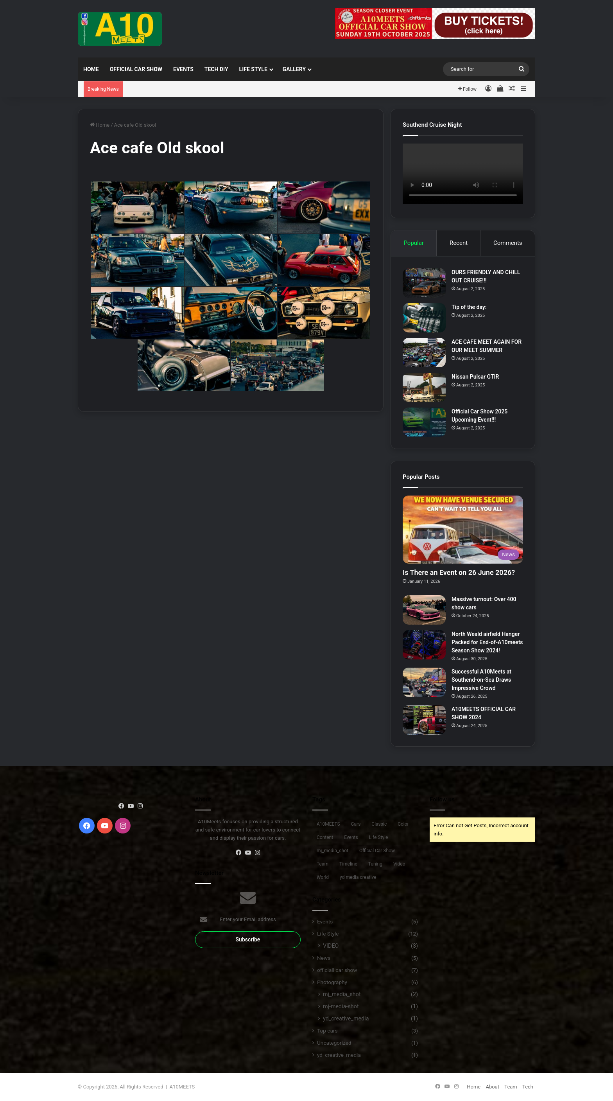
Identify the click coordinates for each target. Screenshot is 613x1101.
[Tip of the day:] (424, 317)
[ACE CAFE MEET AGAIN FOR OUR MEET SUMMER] (424, 352)
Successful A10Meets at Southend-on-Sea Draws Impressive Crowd (481, 679)
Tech (527, 1087)
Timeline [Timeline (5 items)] (348, 864)
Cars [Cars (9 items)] (356, 824)
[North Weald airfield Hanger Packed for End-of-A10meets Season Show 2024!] (424, 644)
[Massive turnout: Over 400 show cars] (424, 610)
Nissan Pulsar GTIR (475, 377)
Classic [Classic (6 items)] (379, 824)
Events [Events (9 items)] (351, 837)
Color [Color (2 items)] (403, 824)
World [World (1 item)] (323, 877)
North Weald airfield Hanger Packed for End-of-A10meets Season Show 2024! (487, 642)
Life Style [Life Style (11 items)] (378, 837)
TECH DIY (216, 69)
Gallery (294, 69)
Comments (507, 242)
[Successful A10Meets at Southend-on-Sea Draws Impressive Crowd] (424, 682)
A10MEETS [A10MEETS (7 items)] (328, 824)
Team (510, 1087)
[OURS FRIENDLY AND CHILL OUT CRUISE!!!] (424, 283)
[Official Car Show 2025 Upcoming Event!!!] (424, 422)
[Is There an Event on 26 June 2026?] (463, 530)
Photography (332, 982)
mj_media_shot (342, 994)
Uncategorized (334, 1043)
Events (325, 921)
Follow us (442, 799)
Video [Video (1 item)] (399, 864)
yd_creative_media (346, 1018)
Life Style (253, 69)
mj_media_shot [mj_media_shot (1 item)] (332, 850)
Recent (459, 242)
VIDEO (331, 946)
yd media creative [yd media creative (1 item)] (358, 877)
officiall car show (337, 970)
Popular (413, 242)
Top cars (327, 1030)
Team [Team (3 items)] (322, 864)
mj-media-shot (341, 1006)
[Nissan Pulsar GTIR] (424, 387)
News (323, 958)
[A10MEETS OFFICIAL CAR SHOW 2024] (424, 720)
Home (91, 69)
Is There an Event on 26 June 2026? (459, 572)
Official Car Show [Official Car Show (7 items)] (377, 850)
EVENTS (183, 69)
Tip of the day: (469, 307)
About (492, 1087)
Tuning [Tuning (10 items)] (375, 864)
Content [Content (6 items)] (325, 837)
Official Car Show (136, 69)
